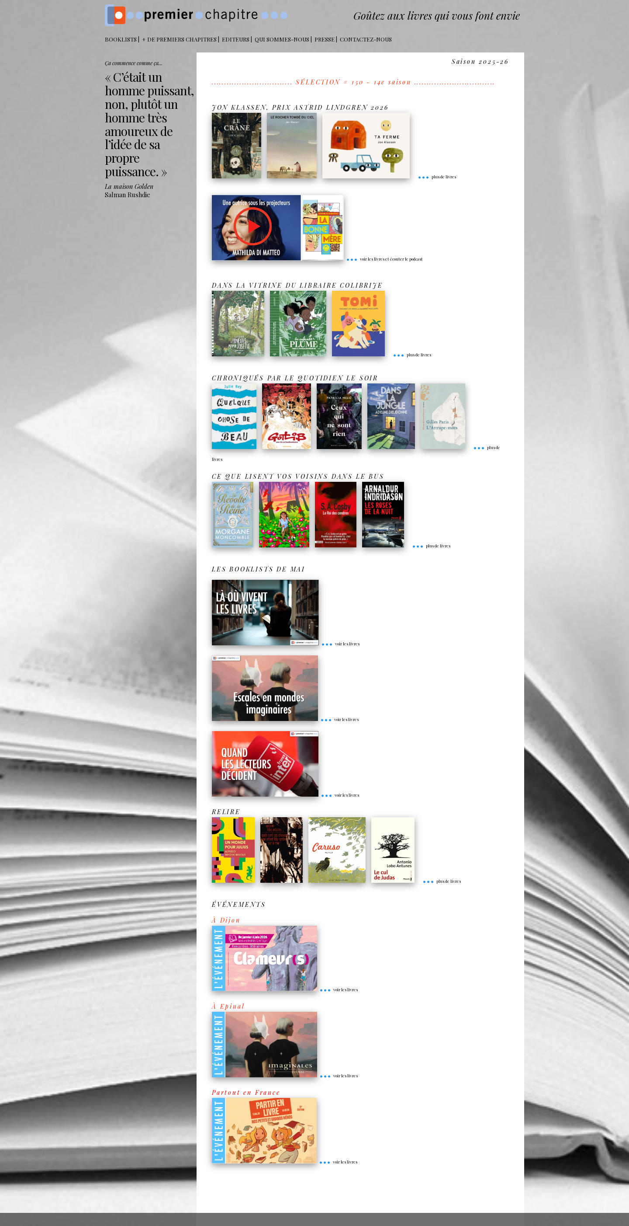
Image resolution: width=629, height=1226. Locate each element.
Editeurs (235, 39)
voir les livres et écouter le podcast (384, 258)
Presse (324, 39)
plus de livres (437, 176)
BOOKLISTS (121, 39)
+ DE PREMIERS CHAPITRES (179, 39)
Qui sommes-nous (282, 39)
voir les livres (340, 643)
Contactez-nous (366, 39)
